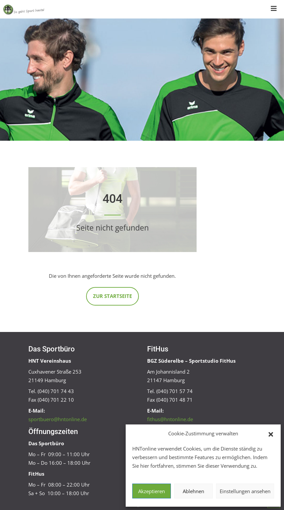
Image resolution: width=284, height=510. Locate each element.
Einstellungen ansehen (245, 491)
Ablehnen (193, 491)
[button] (271, 433)
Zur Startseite (112, 296)
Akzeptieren (151, 491)
